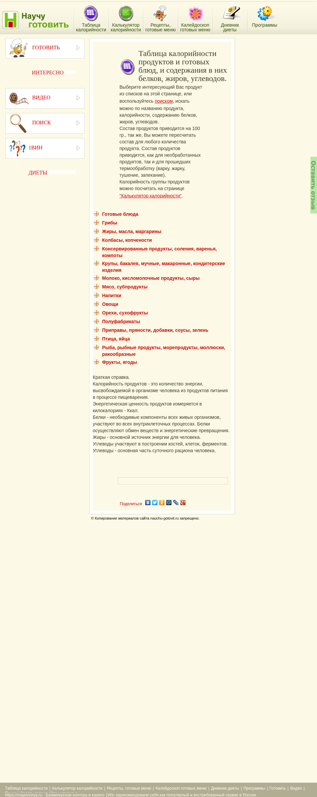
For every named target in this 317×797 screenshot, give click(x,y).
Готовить (278, 788)
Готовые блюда (120, 214)
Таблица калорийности (26, 788)
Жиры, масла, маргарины (131, 231)
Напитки (111, 295)
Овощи (110, 304)
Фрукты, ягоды (119, 362)
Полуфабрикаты (121, 321)
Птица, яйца (116, 338)
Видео (296, 788)
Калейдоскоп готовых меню (181, 788)
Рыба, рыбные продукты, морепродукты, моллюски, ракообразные (163, 351)
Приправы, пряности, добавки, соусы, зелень (155, 330)
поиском (164, 101)
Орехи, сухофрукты (125, 312)
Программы (254, 788)
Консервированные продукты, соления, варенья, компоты (159, 252)
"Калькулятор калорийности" (150, 195)
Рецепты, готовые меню (129, 788)
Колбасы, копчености (127, 240)
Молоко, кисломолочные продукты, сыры (151, 278)
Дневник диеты (225, 788)
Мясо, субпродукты (124, 286)
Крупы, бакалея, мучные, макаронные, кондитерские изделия (163, 267)
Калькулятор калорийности (77, 788)
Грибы (109, 222)
